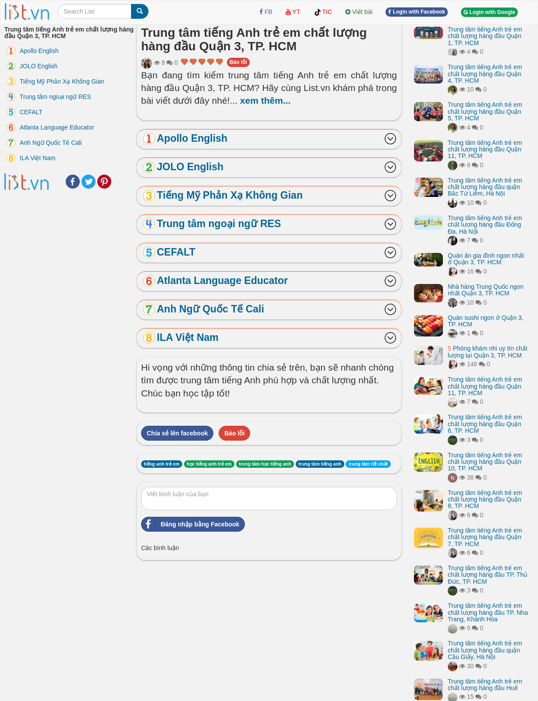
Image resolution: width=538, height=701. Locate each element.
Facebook (73, 182)
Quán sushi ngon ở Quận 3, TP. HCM (486, 321)
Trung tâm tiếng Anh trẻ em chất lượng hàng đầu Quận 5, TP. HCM (485, 111)
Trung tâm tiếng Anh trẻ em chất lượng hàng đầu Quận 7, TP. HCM (485, 537)
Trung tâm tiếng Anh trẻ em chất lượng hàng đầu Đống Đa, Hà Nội (485, 224)
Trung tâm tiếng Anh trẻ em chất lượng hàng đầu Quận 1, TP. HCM (485, 36)
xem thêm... (265, 100)
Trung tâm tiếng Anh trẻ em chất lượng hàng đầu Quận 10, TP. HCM (485, 462)
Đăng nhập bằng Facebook (190, 524)
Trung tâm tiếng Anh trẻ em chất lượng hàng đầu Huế (485, 684)
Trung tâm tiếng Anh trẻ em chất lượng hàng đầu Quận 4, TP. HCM (485, 73)
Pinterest (104, 182)
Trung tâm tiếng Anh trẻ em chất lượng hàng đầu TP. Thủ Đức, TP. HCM (487, 574)
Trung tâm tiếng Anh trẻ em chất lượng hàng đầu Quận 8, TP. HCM (485, 499)
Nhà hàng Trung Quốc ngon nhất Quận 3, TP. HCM (486, 290)
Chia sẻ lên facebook (177, 433)
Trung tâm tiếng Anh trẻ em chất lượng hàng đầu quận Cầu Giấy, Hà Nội (485, 650)
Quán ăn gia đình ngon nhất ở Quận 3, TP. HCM (486, 259)
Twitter (88, 182)
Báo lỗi (238, 62)
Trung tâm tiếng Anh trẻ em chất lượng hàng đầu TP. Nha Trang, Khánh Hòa (488, 612)
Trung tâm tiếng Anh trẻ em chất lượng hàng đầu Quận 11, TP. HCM (485, 149)
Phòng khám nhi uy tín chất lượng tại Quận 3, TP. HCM (487, 351)
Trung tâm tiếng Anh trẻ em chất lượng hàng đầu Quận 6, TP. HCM (485, 424)
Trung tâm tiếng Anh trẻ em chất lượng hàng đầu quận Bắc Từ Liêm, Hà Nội (485, 187)
